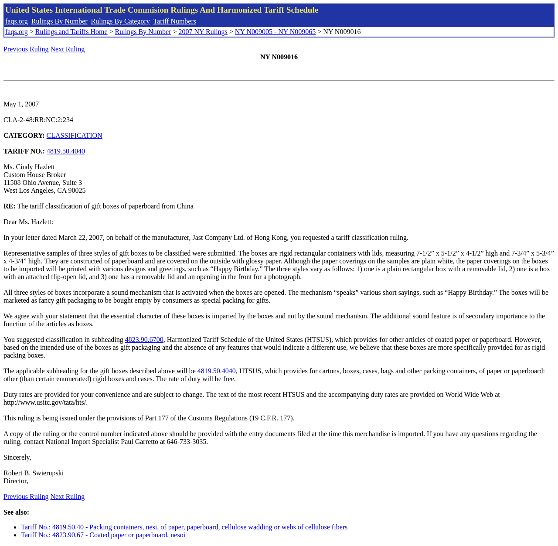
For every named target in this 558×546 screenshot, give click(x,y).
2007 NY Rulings (203, 31)
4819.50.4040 (66, 151)
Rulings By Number (59, 21)
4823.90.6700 (144, 339)
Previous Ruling (26, 49)
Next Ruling (68, 49)
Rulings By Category (120, 21)
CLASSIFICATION (74, 135)
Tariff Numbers (174, 21)
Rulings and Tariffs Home (71, 31)
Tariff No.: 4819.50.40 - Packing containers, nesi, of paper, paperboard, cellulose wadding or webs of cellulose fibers (184, 527)
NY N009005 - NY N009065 (275, 31)
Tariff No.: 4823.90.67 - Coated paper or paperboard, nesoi (103, 535)
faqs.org (16, 21)
